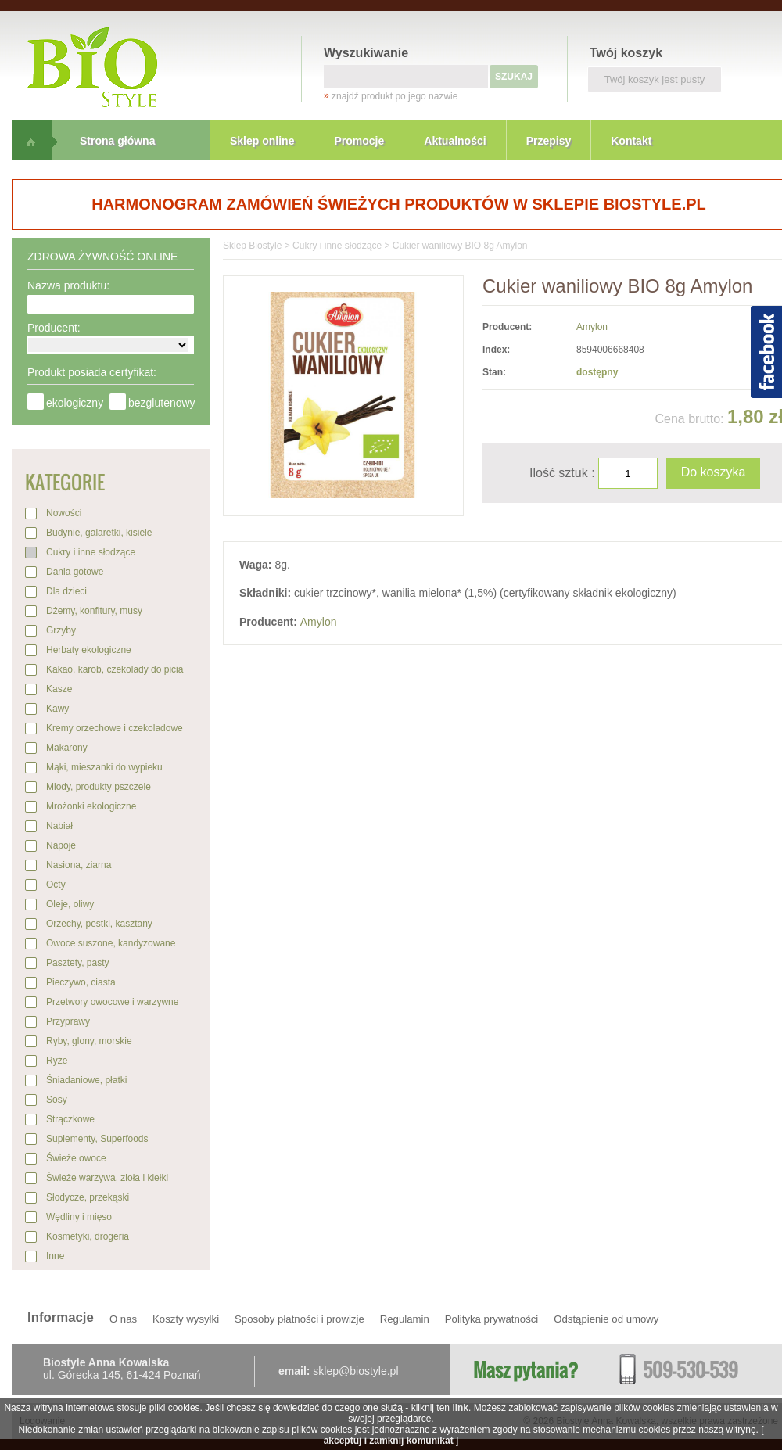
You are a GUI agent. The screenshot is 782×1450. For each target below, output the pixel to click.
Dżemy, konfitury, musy (94, 610)
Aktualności (455, 141)
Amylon (592, 326)
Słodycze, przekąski (87, 1197)
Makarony (67, 747)
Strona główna (117, 141)
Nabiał (59, 825)
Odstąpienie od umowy (606, 1319)
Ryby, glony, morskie (89, 1040)
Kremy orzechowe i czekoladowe (114, 728)
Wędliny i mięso (79, 1216)
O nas (123, 1319)
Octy (56, 884)
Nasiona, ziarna (78, 865)
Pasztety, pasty (77, 962)
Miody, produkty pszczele (98, 786)
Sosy (56, 1099)
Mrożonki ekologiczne (91, 806)
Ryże (56, 1060)
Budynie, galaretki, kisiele (99, 532)
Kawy (57, 708)
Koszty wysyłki (185, 1319)
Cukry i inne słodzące (90, 552)
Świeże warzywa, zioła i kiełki (107, 1177)
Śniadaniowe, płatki (86, 1080)
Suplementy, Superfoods (97, 1138)
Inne (55, 1256)
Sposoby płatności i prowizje (299, 1319)
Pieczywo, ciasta (81, 982)
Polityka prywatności (491, 1319)
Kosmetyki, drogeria (87, 1236)
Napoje (61, 845)
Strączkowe (70, 1119)
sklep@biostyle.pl (355, 1371)
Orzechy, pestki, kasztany (99, 923)
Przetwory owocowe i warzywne (112, 1001)
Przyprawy (68, 1021)
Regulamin (404, 1319)
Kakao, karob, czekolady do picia (114, 669)
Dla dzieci (66, 591)
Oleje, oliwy (70, 904)
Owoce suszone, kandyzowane (110, 943)
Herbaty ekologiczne (88, 649)
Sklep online (262, 141)
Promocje (359, 141)
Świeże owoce (76, 1158)
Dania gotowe (74, 571)
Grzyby (61, 630)
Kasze (59, 689)
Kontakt (631, 141)
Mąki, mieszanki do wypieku (104, 767)
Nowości (63, 513)
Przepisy (549, 141)
